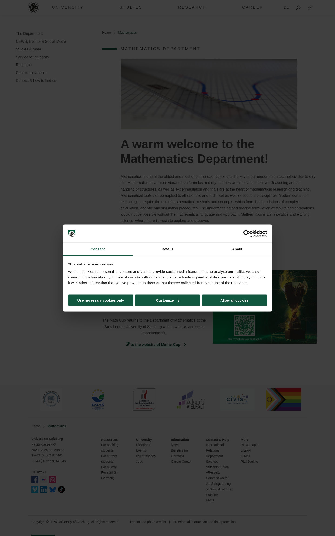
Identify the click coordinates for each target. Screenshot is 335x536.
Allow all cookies (234, 300)
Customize (167, 300)
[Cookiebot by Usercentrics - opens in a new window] (246, 233)
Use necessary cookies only (100, 300)
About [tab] (237, 249)
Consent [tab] (98, 249)
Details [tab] (167, 249)
